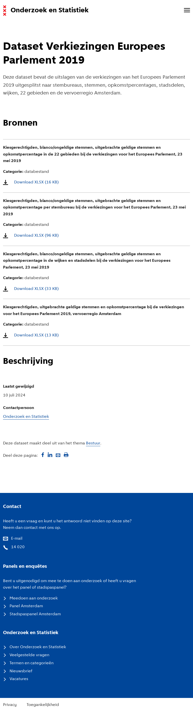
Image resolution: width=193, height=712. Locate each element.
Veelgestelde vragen (29, 655)
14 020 (18, 547)
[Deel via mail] (58, 454)
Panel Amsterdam (26, 606)
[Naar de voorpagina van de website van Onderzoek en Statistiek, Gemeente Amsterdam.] (93, 10)
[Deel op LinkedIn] (50, 454)
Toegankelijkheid (43, 705)
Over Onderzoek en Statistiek (38, 647)
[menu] (184, 10)
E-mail (16, 539)
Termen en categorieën (32, 663)
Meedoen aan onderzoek (34, 598)
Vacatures (19, 679)
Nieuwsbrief (21, 671)
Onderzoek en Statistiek (26, 417)
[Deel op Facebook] (42, 454)
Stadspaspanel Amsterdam (35, 614)
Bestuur (93, 443)
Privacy (10, 705)
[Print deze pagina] (66, 454)
